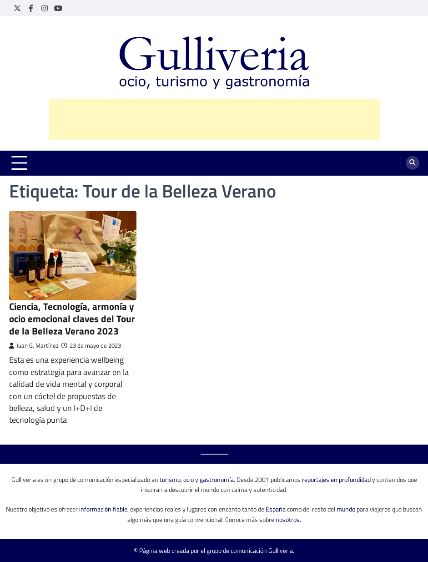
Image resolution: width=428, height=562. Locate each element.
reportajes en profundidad (336, 479)
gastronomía (217, 479)
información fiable (103, 509)
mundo (346, 509)
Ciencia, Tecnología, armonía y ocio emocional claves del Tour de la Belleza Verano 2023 (72, 319)
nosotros (288, 519)
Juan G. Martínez (34, 345)
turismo (170, 479)
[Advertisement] (214, 119)
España (276, 509)
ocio (188, 479)
